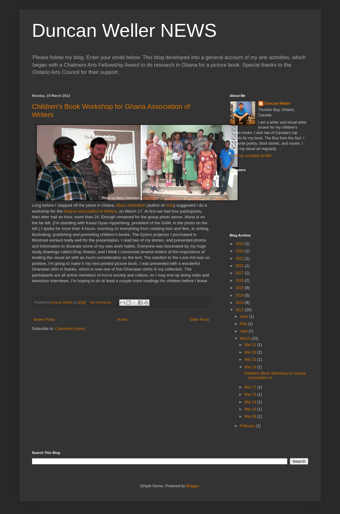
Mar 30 (251, 352)
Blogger (192, 486)
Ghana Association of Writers (90, 211)
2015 (240, 288)
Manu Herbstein (130, 205)
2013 (240, 302)
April (244, 331)
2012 (240, 310)
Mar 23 (251, 359)
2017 (240, 273)
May (244, 323)
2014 (240, 295)
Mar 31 (251, 345)
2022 (240, 258)
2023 (240, 251)
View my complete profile (251, 156)
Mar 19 (251, 367)
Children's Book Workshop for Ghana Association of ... (275, 375)
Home (122, 319)
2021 (240, 266)
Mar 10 (251, 409)
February (248, 426)
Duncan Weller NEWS (124, 30)
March (245, 338)
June (244, 316)
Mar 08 (251, 416)
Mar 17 (251, 387)
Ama (169, 205)
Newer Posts (44, 319)
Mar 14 (251, 402)
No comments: (101, 302)
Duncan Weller (278, 103)
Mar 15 (251, 394)
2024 (240, 244)
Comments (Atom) (70, 329)
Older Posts (199, 319)
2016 (240, 280)
